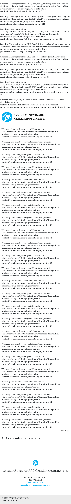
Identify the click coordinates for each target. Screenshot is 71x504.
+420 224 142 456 (35, 482)
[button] (63, 431)
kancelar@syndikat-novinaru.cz (35, 485)
